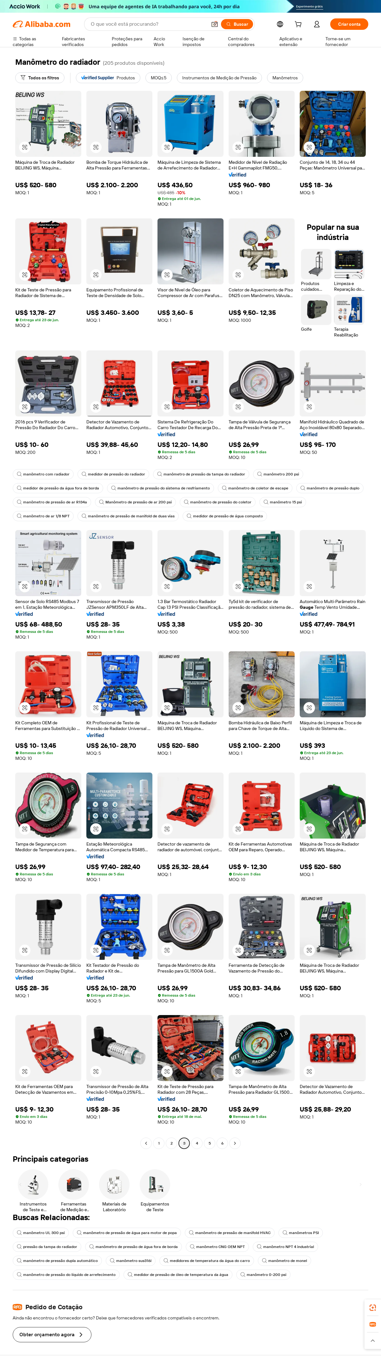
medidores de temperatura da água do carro (207, 1260)
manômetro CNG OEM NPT (217, 1246)
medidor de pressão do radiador (113, 474)
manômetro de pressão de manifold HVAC (230, 1232)
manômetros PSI (301, 1232)
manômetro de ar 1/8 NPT (43, 516)
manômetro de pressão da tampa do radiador (201, 474)
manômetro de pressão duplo (329, 488)
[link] (372, 1307)
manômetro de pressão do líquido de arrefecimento (66, 1274)
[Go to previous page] (146, 1143)
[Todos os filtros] (39, 77)
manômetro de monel (284, 1260)
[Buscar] (237, 24)
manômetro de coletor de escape (255, 488)
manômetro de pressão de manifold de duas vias (128, 516)
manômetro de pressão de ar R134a (52, 502)
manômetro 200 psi (278, 474)
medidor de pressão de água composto (225, 516)
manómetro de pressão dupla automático (57, 1260)
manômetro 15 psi (283, 502)
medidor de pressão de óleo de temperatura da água (178, 1274)
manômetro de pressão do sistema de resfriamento (160, 488)
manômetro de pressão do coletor (217, 502)
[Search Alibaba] (148, 24)
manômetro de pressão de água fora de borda (133, 1246)
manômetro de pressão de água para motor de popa (127, 1232)
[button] (214, 24)
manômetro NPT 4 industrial (285, 1246)
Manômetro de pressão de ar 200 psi (135, 502)
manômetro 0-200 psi (263, 1274)
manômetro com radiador (43, 474)
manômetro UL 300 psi (41, 1232)
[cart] (299, 25)
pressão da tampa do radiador (47, 1246)
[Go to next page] (235, 1143)
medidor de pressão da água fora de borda (58, 488)
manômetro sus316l (130, 1260)
